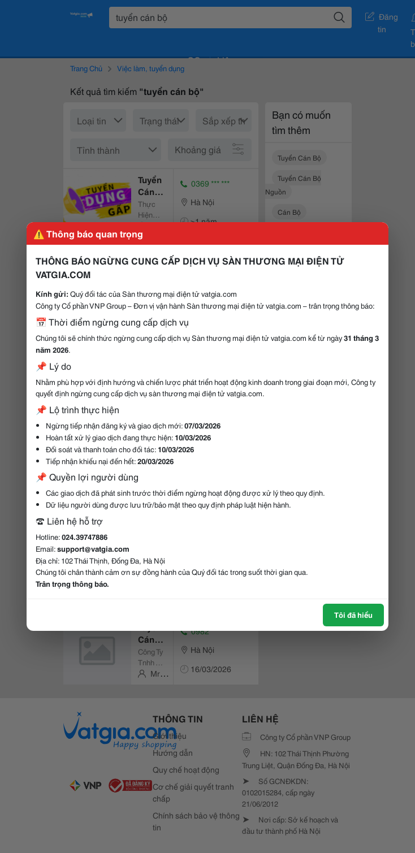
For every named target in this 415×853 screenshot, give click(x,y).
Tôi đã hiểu (353, 614)
